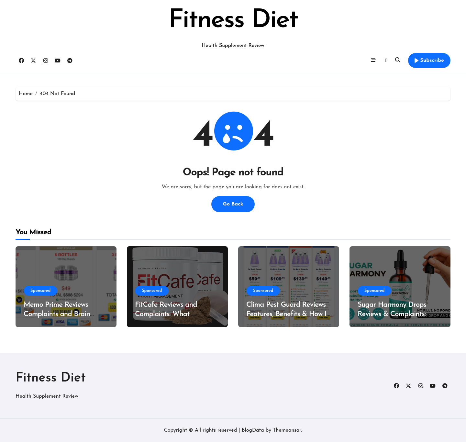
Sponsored (40, 291)
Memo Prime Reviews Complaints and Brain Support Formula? (57, 314)
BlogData (253, 430)
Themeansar (287, 430)
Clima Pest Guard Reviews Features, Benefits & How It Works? (287, 314)
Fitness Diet (232, 21)
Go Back (233, 204)
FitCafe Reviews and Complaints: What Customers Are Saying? (170, 314)
